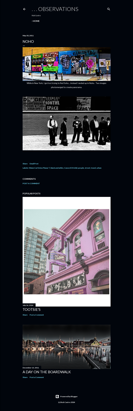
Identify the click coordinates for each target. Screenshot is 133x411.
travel (93, 168)
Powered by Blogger (66, 396)
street (87, 168)
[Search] (109, 8)
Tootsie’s (31, 309)
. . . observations (55, 8)
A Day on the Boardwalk (47, 372)
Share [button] (25, 163)
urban (99, 168)
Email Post (34, 163)
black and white (57, 168)
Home (36, 21)
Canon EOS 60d (70, 168)
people (81, 168)
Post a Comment (31, 183)
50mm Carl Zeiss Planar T (39, 168)
